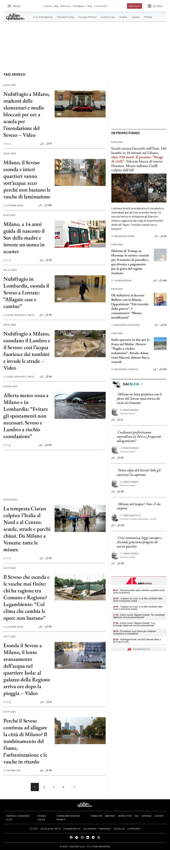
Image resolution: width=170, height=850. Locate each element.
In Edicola (47, 6)
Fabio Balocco (130, 515)
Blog (56, 6)
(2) (49, 558)
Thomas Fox (11, 770)
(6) (49, 376)
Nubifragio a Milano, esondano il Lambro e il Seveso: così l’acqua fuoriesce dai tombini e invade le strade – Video (26, 350)
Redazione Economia (125, 325)
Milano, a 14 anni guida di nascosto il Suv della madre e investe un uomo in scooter (24, 237)
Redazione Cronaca (124, 369)
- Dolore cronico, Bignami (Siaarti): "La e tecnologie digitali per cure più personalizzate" (134, 624)
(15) (120, 563)
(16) (120, 491)
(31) (48, 626)
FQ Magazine (79, 6)
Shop (89, 6)
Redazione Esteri (123, 236)
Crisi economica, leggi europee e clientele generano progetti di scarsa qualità (139, 542)
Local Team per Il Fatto (18, 315)
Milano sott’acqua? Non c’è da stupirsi (139, 506)
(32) (163, 369)
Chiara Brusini (121, 280)
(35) (121, 525)
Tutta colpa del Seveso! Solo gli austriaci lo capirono (139, 472)
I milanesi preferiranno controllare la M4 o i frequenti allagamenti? (139, 436)
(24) (163, 280)
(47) (48, 205)
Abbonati (134, 6)
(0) (49, 315)
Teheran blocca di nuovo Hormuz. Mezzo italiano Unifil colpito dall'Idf (137, 165)
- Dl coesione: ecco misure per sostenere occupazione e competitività (134, 632)
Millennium (65, 6)
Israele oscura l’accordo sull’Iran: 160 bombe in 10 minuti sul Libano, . (138, 155)
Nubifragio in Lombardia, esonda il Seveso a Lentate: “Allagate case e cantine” (26, 292)
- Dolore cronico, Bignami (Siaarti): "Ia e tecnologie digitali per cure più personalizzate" (139, 616)
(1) (49, 143)
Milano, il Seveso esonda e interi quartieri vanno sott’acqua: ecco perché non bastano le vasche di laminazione (27, 179)
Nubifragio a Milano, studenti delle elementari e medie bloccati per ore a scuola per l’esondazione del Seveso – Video (26, 114)
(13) (48, 445)
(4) (49, 260)
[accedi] (155, 6)
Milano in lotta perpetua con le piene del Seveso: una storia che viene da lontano (139, 398)
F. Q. (7, 144)
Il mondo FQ (101, 6)
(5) (49, 770)
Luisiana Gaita (13, 205)
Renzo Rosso (129, 410)
